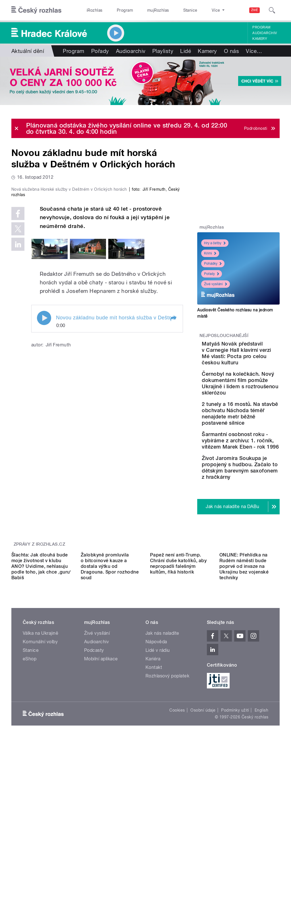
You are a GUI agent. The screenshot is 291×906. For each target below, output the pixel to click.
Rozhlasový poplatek (167, 822)
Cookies (177, 856)
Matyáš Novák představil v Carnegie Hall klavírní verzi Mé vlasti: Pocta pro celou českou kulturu (254, 362)
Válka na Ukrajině (40, 779)
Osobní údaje (203, 856)
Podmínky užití (235, 856)
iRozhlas (92, 10)
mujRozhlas (144, 10)
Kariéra (153, 805)
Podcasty (94, 797)
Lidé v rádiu (158, 797)
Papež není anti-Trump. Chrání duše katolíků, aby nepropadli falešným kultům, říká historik (178, 710)
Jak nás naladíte (162, 779)
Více (254, 51)
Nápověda (156, 788)
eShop (29, 805)
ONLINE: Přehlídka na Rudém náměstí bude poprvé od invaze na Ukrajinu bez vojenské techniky (244, 713)
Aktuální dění (27, 51)
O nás (231, 51)
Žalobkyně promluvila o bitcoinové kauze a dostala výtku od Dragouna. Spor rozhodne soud (110, 713)
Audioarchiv (264, 33)
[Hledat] (272, 10)
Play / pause (44, 415)
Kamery (259, 39)
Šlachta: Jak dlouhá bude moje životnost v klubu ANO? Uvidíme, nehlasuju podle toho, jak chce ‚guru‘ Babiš (41, 713)
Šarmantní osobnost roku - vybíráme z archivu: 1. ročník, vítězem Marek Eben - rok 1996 (255, 509)
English (261, 856)
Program (116, 10)
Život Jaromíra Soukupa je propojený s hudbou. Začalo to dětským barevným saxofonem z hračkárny (255, 561)
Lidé (185, 51)
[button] (173, 415)
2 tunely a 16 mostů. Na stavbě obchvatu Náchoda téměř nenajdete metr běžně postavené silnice (255, 460)
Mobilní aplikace (101, 805)
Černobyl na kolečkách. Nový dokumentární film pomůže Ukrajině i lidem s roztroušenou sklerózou (256, 411)
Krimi (210, 253)
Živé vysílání (215, 284)
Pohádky (213, 264)
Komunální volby (40, 788)
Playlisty (162, 51)
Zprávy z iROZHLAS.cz (39, 650)
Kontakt (154, 814)
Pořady (100, 51)
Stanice (170, 10)
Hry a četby (215, 243)
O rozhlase (196, 10)
